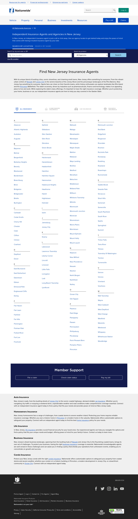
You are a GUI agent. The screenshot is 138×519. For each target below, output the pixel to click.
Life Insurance (44, 501)
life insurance (30, 430)
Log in (123, 10)
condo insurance (54, 459)
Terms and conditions (63, 510)
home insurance (83, 420)
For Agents (45, 494)
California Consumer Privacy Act (43, 510)
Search (115, 55)
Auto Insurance (19, 501)
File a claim (38, 378)
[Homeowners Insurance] (54, 109)
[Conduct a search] (98, 10)
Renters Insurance (57, 501)
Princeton (23, 87)
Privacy (16, 510)
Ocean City (29, 463)
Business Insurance (72, 501)
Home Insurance (31, 501)
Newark (29, 82)
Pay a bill (109, 20)
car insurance (100, 401)
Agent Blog (55, 494)
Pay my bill (111, 378)
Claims (123, 20)
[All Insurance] (25, 109)
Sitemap (16, 513)
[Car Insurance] (84, 109)
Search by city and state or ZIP (22, 51)
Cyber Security (26, 510)
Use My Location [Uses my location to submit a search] (18, 59)
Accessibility (77, 510)
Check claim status (73, 378)
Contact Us (35, 494)
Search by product (80, 51)
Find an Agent (18, 494)
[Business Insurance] (113, 109)
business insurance (70, 444)
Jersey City (40, 82)
